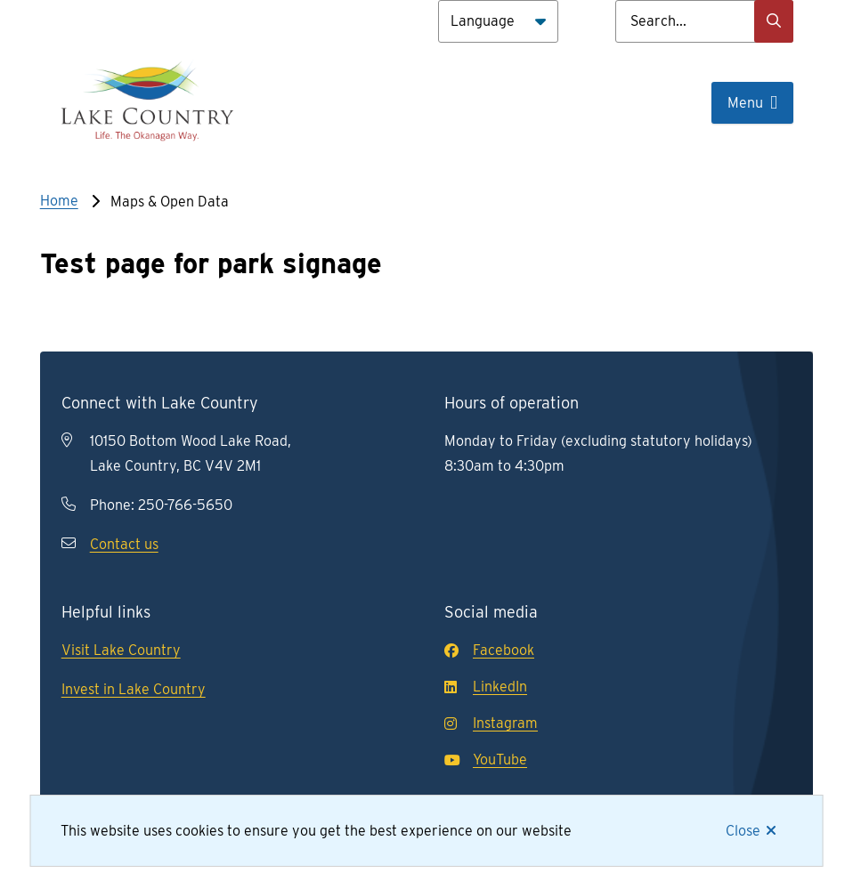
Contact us (124, 544)
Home (59, 200)
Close (743, 830)
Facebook (489, 650)
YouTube (485, 759)
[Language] (498, 21)
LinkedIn (485, 686)
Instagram (491, 723)
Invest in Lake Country (133, 689)
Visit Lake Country (121, 650)
